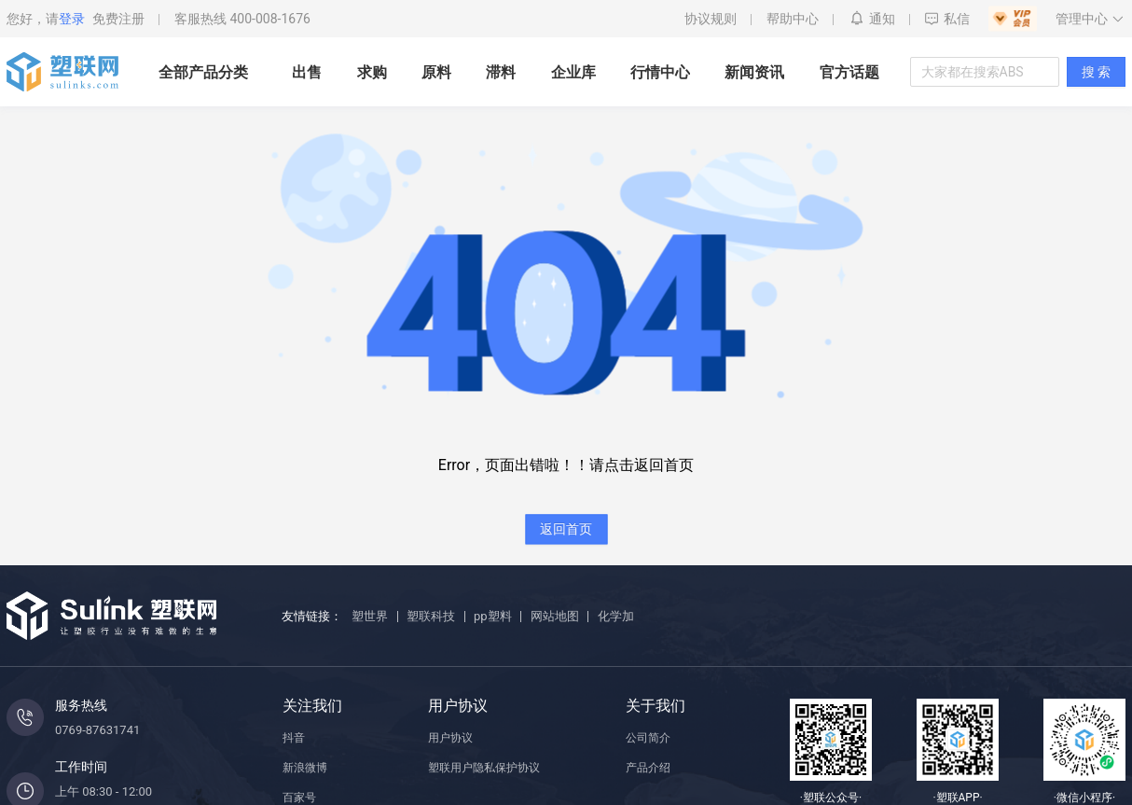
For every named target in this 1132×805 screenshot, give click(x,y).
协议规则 (710, 18)
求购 (372, 72)
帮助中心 (792, 18)
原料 (436, 72)
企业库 (573, 72)
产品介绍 (648, 767)
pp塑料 (493, 616)
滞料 (501, 72)
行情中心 (660, 72)
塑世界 (370, 616)
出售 (307, 72)
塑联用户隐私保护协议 (484, 767)
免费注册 (118, 18)
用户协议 (450, 737)
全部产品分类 (203, 72)
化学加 (616, 616)
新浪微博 (305, 767)
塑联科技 (431, 616)
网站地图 (555, 616)
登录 (72, 18)
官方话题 (849, 72)
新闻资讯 (754, 72)
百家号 (299, 797)
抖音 (294, 737)
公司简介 (648, 737)
